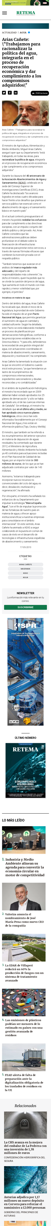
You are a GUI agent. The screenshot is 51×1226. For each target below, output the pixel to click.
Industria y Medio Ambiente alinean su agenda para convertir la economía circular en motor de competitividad (24, 867)
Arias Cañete (25, 564)
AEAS (25, 573)
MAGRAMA (25, 569)
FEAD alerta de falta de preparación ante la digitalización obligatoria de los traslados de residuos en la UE (24, 1082)
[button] (4, 93)
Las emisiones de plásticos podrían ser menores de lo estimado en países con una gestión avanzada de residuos (24, 1028)
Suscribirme (25, 607)
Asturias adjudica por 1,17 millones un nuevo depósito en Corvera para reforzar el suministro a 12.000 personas (24, 1202)
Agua (23, 32)
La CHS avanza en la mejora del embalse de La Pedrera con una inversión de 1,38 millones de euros (25, 1148)
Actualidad (9, 32)
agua (25, 577)
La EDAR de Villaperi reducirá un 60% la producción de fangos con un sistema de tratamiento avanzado (24, 973)
